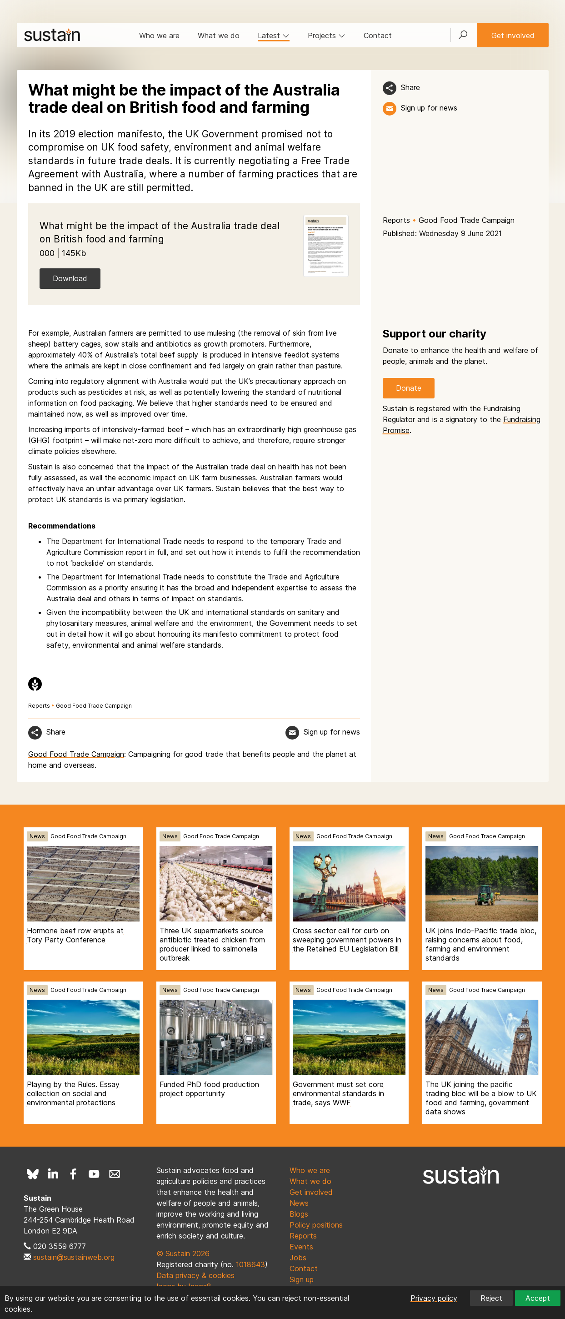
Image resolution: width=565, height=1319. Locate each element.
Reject (491, 1298)
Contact (378, 35)
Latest (274, 35)
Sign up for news (429, 107)
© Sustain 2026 (183, 1253)
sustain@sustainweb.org (74, 1257)
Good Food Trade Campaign (467, 220)
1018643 (250, 1264)
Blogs (299, 1213)
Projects (326, 35)
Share (410, 87)
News (37, 836)
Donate (408, 388)
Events (301, 1246)
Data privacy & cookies (195, 1275)
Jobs (298, 1257)
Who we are (159, 35)
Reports (396, 220)
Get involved (513, 35)
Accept (537, 1298)
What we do (219, 35)
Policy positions (316, 1224)
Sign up (302, 1279)
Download (70, 278)
